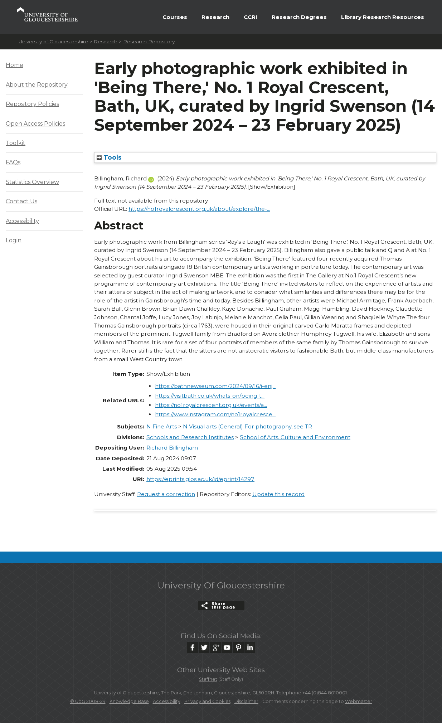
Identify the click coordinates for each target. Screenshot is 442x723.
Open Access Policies (35, 123)
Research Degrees (299, 17)
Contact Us (21, 201)
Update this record (278, 494)
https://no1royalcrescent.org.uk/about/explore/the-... (199, 208)
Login (13, 240)
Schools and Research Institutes (190, 437)
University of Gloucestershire (53, 41)
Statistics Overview (32, 182)
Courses (174, 17)
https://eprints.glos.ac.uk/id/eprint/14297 (200, 479)
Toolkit (15, 143)
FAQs (13, 162)
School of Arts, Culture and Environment (295, 437)
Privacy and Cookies (207, 701)
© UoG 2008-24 (88, 701)
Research (215, 17)
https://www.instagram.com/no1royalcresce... (215, 414)
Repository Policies (32, 104)
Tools (109, 157)
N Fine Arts (161, 426)
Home (14, 65)
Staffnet (208, 679)
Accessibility (22, 221)
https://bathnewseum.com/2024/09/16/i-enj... (215, 386)
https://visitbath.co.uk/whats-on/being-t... (209, 395)
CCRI (250, 17)
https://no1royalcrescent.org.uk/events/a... (211, 405)
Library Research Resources (382, 17)
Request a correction (166, 494)
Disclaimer (246, 701)
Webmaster (358, 701)
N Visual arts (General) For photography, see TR (247, 426)
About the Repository (37, 84)
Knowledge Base (129, 701)
